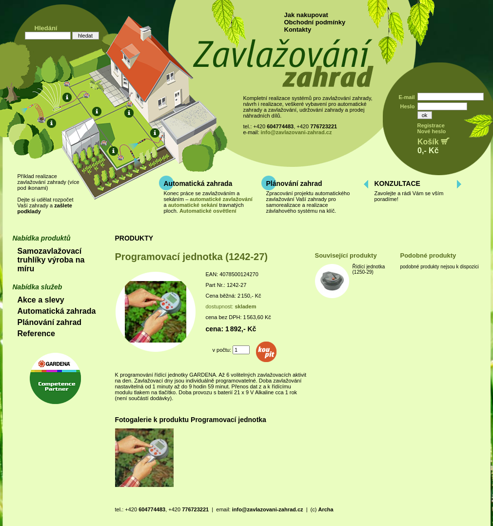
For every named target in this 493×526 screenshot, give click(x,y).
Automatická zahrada (198, 183)
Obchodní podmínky (315, 22)
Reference (36, 333)
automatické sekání (193, 205)
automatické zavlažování (221, 199)
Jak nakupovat (306, 15)
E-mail (406, 97)
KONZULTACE (397, 183)
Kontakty (298, 29)
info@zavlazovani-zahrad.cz (296, 132)
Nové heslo (431, 131)
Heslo (407, 106)
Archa (325, 509)
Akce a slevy (41, 300)
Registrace (431, 125)
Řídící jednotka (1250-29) (369, 269)
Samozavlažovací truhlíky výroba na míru (51, 260)
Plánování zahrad (294, 183)
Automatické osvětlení (208, 211)
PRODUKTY (134, 238)
